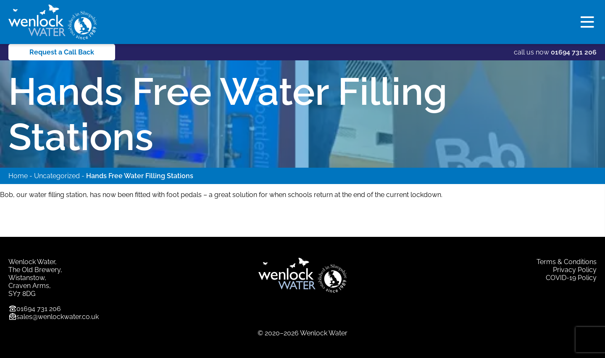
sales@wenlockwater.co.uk (57, 317)
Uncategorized (57, 176)
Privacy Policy (575, 270)
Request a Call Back (61, 52)
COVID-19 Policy (571, 278)
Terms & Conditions (567, 262)
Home (18, 176)
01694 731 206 (574, 52)
